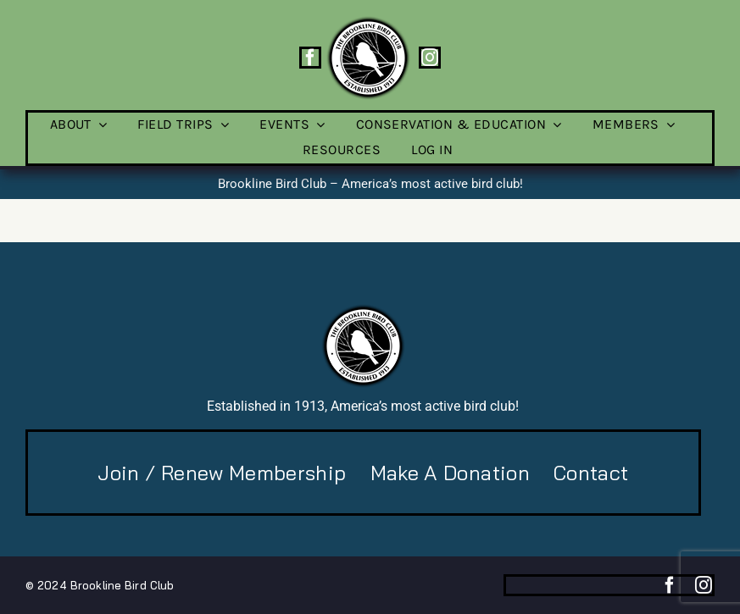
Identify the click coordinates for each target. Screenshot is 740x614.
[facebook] (310, 57)
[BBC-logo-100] (367, 21)
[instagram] (429, 57)
